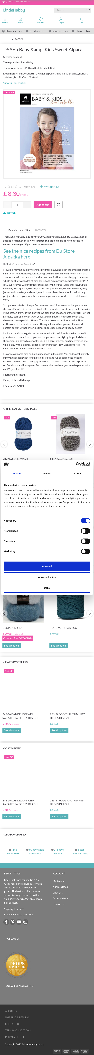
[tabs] (81, 21)
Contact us (12, 1024)
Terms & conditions (18, 1030)
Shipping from (11, 31)
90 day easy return (59, 31)
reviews (29, 186)
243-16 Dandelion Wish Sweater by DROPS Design (20, 715)
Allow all (47, 566)
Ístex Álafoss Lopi (61, 458)
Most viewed (12, 748)
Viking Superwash (15, 458)
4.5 (20, 31)
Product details (18, 229)
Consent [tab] (17, 473)
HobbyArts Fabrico (63, 627)
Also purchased (14, 834)
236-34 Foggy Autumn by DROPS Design (67, 715)
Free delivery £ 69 (36, 31)
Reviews (40, 229)
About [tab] (77, 473)
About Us (11, 1011)
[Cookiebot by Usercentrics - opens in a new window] (76, 464)
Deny (47, 587)
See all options (11, 645)
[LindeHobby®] (14, 9)
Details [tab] (47, 473)
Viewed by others (15, 661)
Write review (51, 186)
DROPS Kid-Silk (12, 627)
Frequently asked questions (18, 914)
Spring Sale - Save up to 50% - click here (16, 2)
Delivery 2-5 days (82, 31)
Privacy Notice (15, 1037)
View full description (14, 82)
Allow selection (47, 577)
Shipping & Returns (14, 909)
